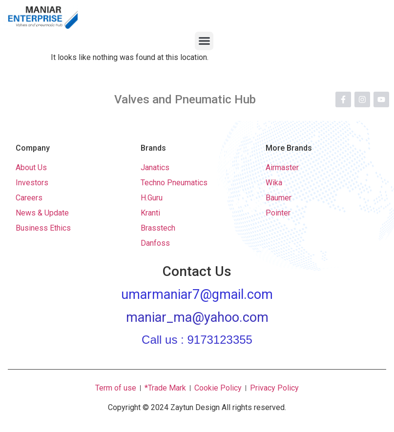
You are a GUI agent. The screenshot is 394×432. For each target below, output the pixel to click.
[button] (204, 41)
